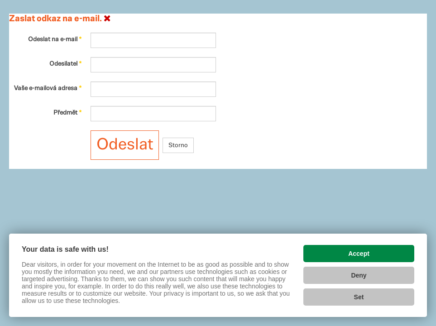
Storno (178, 145)
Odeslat (124, 145)
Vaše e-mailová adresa (47, 88)
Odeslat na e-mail (54, 39)
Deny (358, 275)
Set (359, 297)
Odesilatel (65, 64)
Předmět (67, 113)
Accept (358, 253)
